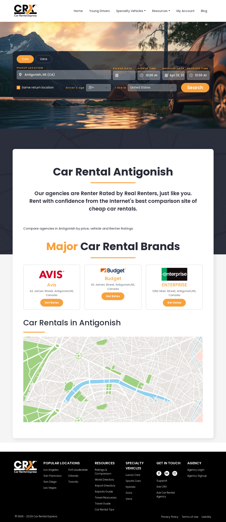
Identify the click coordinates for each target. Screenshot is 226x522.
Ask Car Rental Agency (165, 494)
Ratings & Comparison (103, 471)
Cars (25, 59)
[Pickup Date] (126, 75)
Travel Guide (103, 503)
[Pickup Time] (151, 75)
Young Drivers (99, 11)
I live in (120, 87)
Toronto (73, 482)
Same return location (38, 87)
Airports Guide (104, 491)
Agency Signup (197, 476)
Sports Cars (133, 481)
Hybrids (130, 487)
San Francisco (52, 476)
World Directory (104, 479)
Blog (204, 11)
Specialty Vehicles (129, 11)
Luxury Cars (133, 475)
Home (78, 11)
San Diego (50, 482)
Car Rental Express (45, 516)
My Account (186, 11)
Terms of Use (190, 517)
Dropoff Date (173, 68)
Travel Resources (106, 497)
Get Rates (52, 302)
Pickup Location (30, 67)
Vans (43, 59)
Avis (51, 285)
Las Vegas (49, 488)
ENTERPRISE (174, 285)
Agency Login (195, 470)
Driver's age (75, 87)
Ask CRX (161, 486)
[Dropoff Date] (176, 75)
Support (161, 480)
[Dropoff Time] (201, 75)
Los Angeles (51, 470)
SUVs (129, 493)
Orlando (73, 476)
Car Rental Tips (104, 509)
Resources (160, 11)
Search (195, 87)
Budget (113, 278)
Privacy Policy (169, 517)
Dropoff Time (197, 68)
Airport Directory (105, 485)
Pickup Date (122, 68)
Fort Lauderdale (78, 470)
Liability (206, 517)
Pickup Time (147, 68)
